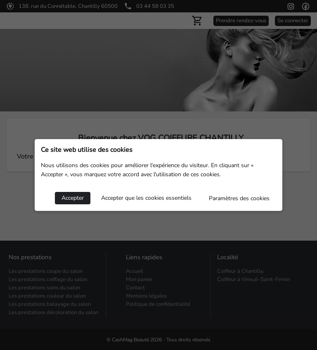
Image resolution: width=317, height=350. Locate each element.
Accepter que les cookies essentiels (146, 198)
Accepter (73, 198)
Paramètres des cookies (239, 198)
